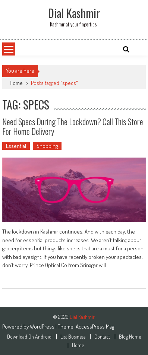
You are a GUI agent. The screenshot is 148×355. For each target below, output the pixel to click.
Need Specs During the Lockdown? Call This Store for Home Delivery (72, 126)
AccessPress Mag (95, 326)
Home (16, 82)
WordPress (43, 326)
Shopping (47, 145)
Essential (16, 145)
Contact (102, 336)
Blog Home (130, 336)
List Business (72, 336)
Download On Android (29, 336)
